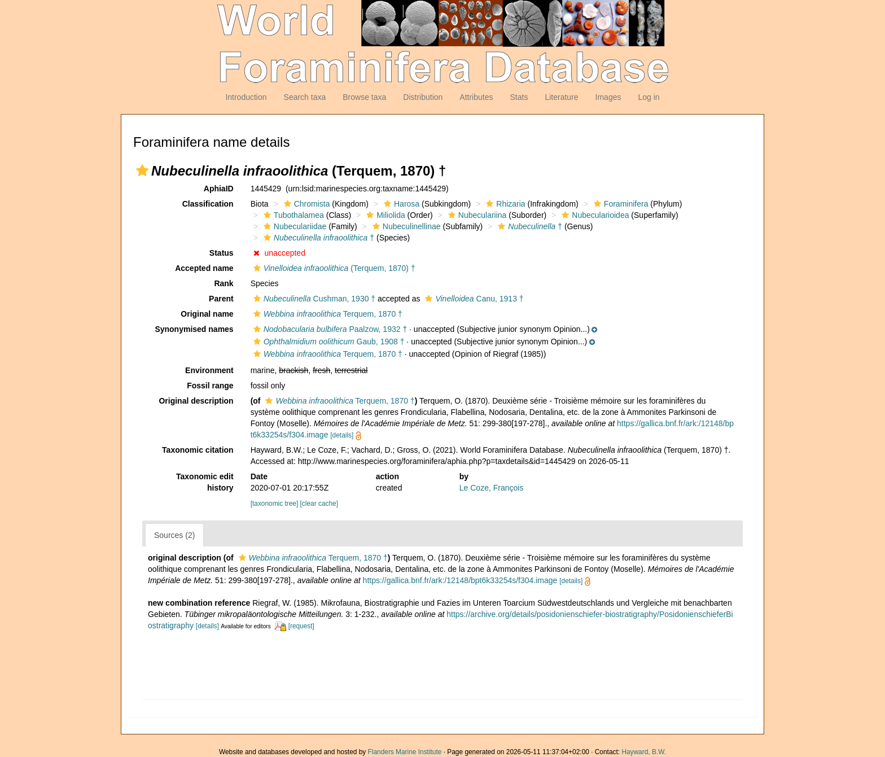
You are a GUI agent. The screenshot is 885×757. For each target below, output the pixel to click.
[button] (142, 170)
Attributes (476, 97)
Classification (208, 203)
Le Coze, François (491, 487)
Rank (223, 283)
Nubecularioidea (594, 215)
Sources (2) (174, 535)
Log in (648, 97)
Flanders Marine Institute (405, 752)
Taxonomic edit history (205, 482)
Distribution (422, 97)
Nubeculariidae (293, 226)
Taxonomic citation (198, 449)
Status (221, 252)
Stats (519, 97)
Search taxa (305, 97)
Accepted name (204, 268)
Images (608, 97)
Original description (196, 400)
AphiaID (219, 188)
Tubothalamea (292, 215)
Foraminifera (620, 203)
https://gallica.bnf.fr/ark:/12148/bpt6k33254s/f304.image (460, 580)
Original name (207, 313)
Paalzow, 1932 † (329, 329)
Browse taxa (364, 97)
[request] (301, 626)
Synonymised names (194, 329)
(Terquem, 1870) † (333, 268)
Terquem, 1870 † (326, 313)
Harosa (400, 203)
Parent (221, 298)
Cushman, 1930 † (313, 298)
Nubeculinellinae (405, 226)
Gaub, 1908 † (328, 341)
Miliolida (384, 215)
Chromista (305, 203)
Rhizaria (504, 203)
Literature (561, 97)
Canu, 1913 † (472, 298)
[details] (341, 435)
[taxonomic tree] (275, 503)
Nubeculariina (476, 215)
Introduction (245, 97)
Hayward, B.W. (643, 752)
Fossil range (210, 385)
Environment (209, 370)
